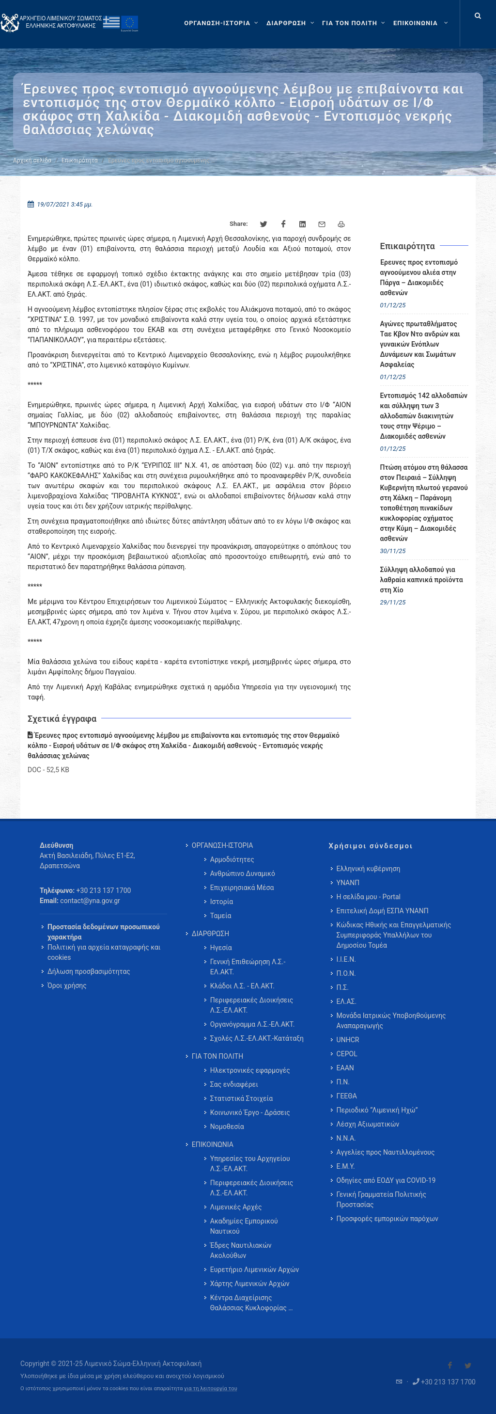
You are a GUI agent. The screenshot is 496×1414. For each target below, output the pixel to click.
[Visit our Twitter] (468, 1365)
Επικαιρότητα (80, 160)
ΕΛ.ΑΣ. (347, 1001)
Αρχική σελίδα (32, 160)
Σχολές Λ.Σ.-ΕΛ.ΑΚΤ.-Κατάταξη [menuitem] (257, 1038)
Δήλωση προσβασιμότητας (88, 971)
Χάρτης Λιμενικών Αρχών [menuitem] (250, 1283)
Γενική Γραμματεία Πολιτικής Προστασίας (381, 1199)
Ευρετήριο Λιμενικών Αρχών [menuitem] (254, 1269)
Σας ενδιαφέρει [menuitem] (234, 1084)
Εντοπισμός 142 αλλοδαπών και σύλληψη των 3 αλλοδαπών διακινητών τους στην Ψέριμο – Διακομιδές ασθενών (423, 416)
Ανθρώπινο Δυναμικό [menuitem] (242, 873)
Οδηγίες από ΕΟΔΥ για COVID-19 (386, 1180)
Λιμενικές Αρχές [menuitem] (236, 1207)
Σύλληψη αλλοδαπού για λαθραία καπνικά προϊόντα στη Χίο (421, 580)
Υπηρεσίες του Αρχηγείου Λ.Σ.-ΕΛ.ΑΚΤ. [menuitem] (250, 1164)
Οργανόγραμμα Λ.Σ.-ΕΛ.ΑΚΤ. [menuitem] (252, 1024)
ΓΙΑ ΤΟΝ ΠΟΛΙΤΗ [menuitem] (217, 1056)
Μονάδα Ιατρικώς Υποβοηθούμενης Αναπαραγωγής (391, 1021)
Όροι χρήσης (67, 985)
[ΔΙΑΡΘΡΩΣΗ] (291, 23)
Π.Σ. (343, 987)
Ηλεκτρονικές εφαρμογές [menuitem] (250, 1070)
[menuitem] (421, 23)
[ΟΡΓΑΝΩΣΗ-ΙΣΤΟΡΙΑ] (222, 23)
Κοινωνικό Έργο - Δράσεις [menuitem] (250, 1112)
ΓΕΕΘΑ (347, 1096)
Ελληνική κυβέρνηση (369, 869)
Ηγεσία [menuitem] (221, 948)
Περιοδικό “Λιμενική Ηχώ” (377, 1110)
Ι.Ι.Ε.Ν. (346, 959)
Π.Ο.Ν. (346, 973)
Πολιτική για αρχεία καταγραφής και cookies (103, 952)
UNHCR (348, 1040)
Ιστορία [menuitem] (221, 902)
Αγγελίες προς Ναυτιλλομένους (386, 1152)
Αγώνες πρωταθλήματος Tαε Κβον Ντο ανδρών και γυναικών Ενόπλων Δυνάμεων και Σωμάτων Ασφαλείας (420, 344)
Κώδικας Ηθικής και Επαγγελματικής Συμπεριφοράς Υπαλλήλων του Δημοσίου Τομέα (394, 935)
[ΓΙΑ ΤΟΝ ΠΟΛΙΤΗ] (355, 23)
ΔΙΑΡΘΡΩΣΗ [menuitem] (210, 933)
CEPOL (347, 1054)
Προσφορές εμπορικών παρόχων (387, 1219)
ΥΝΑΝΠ (348, 883)
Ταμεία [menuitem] (221, 916)
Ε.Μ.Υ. (346, 1166)
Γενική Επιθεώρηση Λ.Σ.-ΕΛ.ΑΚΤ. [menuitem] (248, 967)
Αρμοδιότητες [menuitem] (232, 859)
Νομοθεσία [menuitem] (227, 1126)
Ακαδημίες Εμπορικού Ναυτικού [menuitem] (244, 1226)
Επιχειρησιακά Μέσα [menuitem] (242, 887)
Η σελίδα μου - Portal (369, 897)
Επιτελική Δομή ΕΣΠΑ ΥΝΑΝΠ (383, 911)
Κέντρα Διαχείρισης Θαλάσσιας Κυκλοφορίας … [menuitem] (251, 1303)
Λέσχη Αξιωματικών (368, 1124)
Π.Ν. (343, 1082)
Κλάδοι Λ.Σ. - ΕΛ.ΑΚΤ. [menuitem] (242, 986)
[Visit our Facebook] (450, 1365)
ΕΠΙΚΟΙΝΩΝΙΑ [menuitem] (212, 1144)
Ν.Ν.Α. (346, 1138)
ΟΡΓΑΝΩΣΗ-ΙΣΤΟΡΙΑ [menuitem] (222, 845)
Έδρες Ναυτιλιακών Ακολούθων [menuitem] (241, 1250)
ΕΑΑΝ (345, 1068)
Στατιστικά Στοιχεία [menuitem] (241, 1098)
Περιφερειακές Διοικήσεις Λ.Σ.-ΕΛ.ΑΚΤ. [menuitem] (252, 1005)
